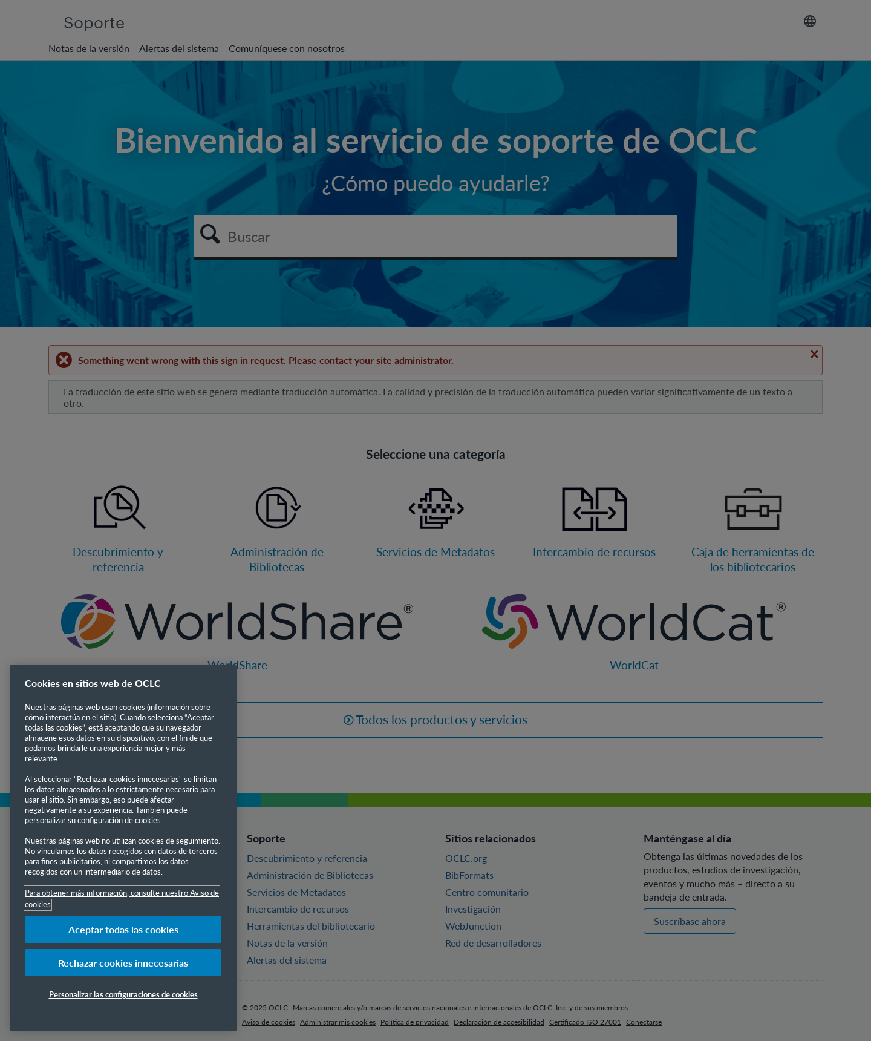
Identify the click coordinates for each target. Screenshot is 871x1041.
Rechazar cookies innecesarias (123, 963)
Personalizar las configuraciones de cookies (123, 994)
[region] (123, 848)
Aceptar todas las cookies (123, 929)
